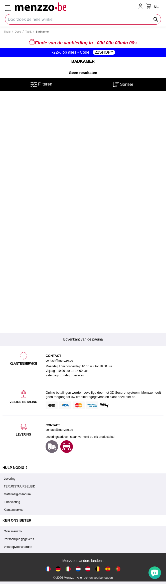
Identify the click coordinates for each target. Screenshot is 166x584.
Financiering (12, 502)
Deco (18, 31)
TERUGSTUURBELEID (19, 486)
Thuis (7, 31)
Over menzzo (13, 531)
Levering (9, 478)
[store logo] (75, 6)
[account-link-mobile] (141, 6)
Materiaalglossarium (17, 494)
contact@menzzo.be (59, 430)
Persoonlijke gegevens (19, 539)
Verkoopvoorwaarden (18, 547)
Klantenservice (14, 510)
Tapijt (28, 31)
